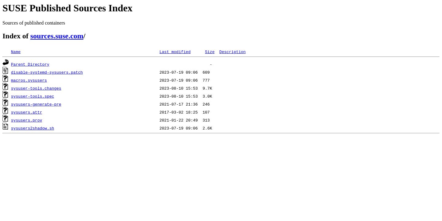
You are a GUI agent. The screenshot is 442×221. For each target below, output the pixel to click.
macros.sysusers (29, 80)
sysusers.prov (26, 120)
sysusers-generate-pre (36, 104)
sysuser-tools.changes (36, 88)
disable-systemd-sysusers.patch (47, 72)
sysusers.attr (26, 112)
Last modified (174, 51)
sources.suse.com (56, 36)
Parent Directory (30, 64)
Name (16, 51)
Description (232, 51)
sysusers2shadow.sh (32, 128)
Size (210, 51)
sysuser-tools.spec (32, 96)
